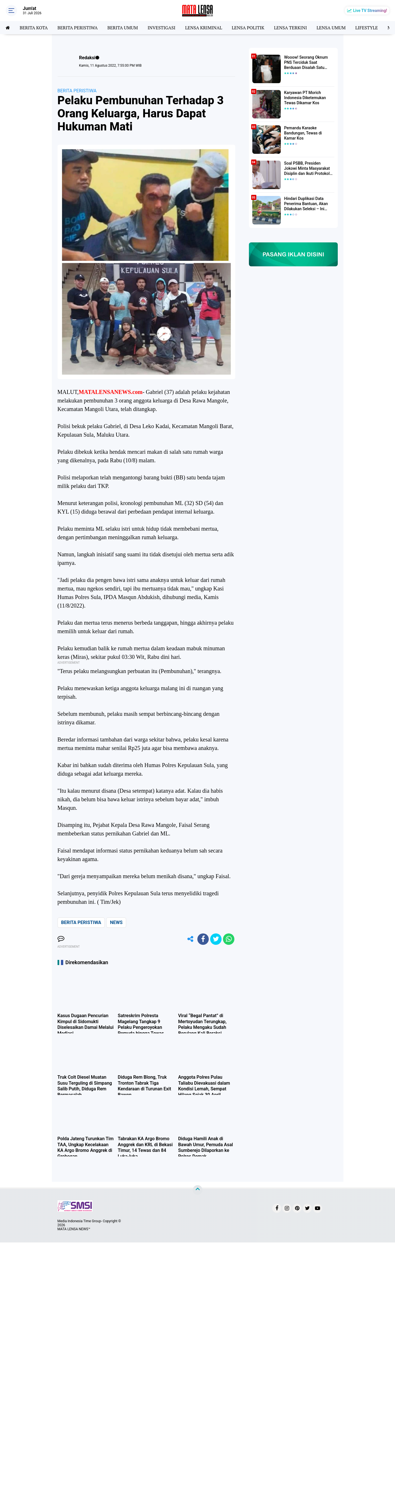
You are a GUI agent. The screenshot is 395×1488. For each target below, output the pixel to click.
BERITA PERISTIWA (78, 27)
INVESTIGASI (161, 27)
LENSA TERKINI (290, 27)
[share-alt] (190, 939)
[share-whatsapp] (228, 939)
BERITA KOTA (34, 27)
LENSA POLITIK (248, 27)
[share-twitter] (216, 939)
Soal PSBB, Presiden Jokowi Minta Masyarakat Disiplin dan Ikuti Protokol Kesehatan (307, 168)
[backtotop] (197, 1190)
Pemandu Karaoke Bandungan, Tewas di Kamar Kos (303, 133)
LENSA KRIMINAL (203, 27)
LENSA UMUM (330, 27)
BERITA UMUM (122, 27)
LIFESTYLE (366, 27)
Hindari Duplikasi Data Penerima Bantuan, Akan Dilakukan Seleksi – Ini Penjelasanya (306, 204)
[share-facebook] (203, 939)
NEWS (116, 922)
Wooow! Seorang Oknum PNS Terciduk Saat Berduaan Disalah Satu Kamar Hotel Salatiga (306, 62)
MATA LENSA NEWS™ (74, 1229)
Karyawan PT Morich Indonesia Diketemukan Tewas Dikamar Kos (305, 97)
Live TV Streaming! (370, 10)
